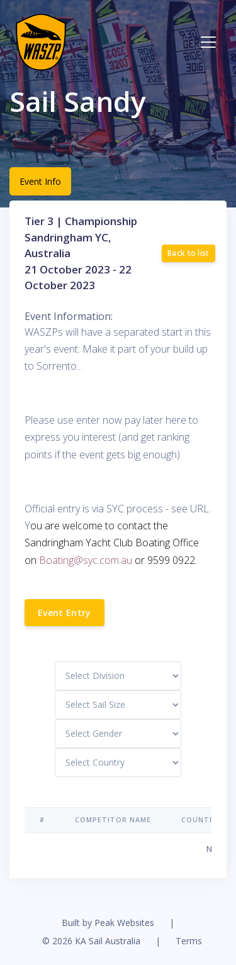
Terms (189, 941)
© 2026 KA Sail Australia (91, 941)
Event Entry (64, 613)
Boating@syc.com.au (85, 560)
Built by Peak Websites (108, 923)
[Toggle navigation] (208, 42)
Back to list (188, 253)
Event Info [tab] (40, 181)
